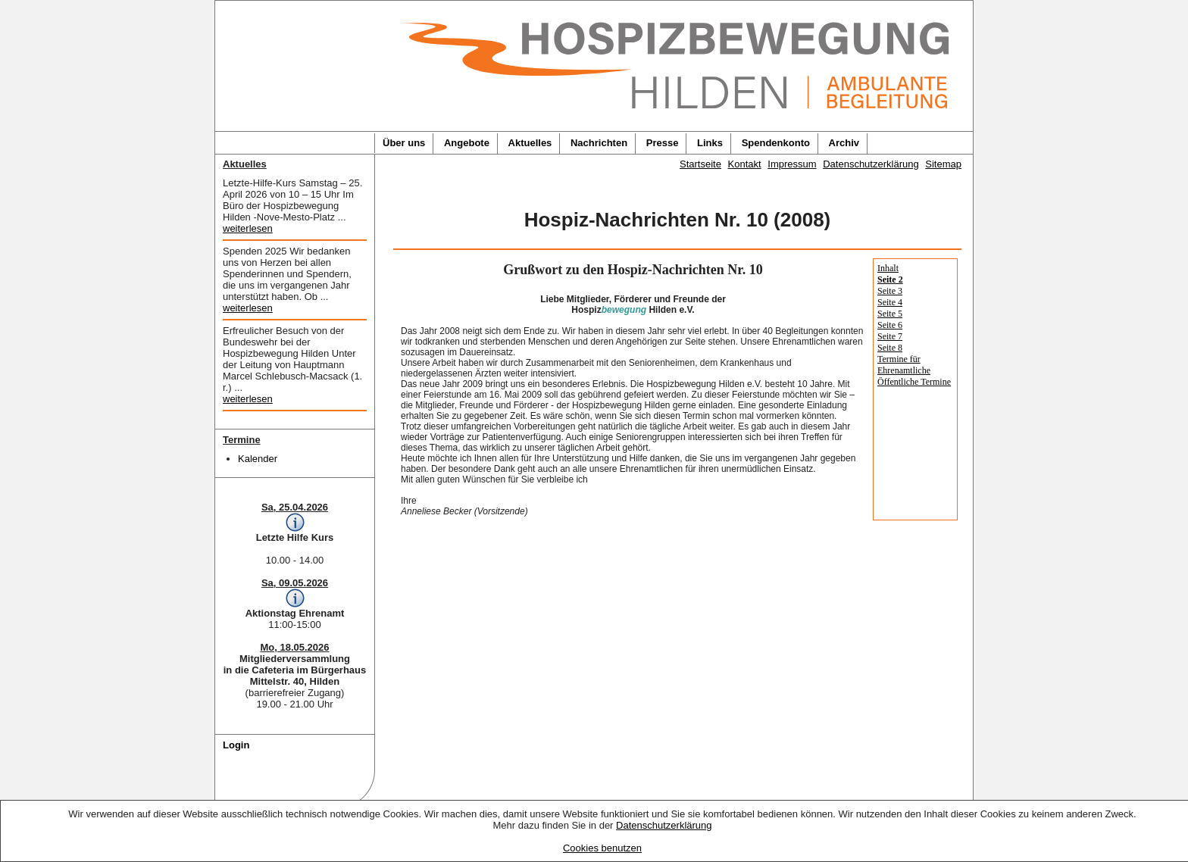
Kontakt (744, 164)
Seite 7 (889, 336)
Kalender (257, 458)
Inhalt (888, 268)
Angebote (466, 142)
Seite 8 (889, 347)
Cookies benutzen (602, 848)
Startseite (700, 164)
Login (236, 745)
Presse (662, 142)
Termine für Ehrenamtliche (903, 365)
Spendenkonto (776, 142)
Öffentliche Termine (914, 381)
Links (710, 142)
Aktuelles (530, 142)
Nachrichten (599, 142)
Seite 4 (889, 302)
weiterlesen (248, 228)
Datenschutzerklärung (663, 825)
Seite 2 (890, 279)
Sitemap (943, 164)
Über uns (404, 142)
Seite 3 (889, 291)
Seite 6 (889, 325)
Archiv (844, 142)
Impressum (792, 164)
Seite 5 (889, 313)
